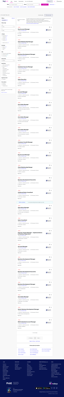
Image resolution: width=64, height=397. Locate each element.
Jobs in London (20, 354)
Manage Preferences (43, 391)
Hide (2, 51)
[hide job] (51, 27)
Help (3, 376)
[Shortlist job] (49, 27)
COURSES (29, 361)
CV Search (16, 366)
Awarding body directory (31, 371)
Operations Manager (23, 207)
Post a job (16, 365)
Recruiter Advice (17, 369)
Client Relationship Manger (25, 167)
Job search (4, 365)
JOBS (4, 361)
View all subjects (29, 367)
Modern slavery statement (43, 369)
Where (25, 4)
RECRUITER (17, 361)
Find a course (29, 366)
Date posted (4, 58)
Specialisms (4, 63)
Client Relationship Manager (25, 41)
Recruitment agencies (18, 367)
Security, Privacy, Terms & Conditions (52, 391)
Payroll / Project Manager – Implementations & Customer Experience (30, 233)
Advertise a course (30, 374)
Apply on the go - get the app (35, 341)
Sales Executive (22, 79)
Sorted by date (40, 15)
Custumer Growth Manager (25, 142)
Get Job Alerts (22, 202)
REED (52, 361)
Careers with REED (54, 371)
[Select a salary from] (8, 27)
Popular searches (5, 371)
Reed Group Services (54, 366)
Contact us (28, 365)
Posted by (3, 45)
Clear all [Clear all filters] (13, 18)
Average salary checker (6, 375)
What (8, 4)
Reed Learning (53, 369)
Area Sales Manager (23, 104)
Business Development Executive (27, 180)
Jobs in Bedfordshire (33, 349)
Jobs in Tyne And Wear (46, 350)
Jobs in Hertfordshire (31, 6)
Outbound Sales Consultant (25, 192)
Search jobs (45, 4)
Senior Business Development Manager (28, 309)
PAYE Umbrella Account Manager (27, 322)
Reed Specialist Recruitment (55, 367)
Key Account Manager (24, 29)
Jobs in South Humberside (46, 349)
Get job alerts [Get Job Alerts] (48, 15)
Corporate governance (42, 367)
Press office (41, 366)
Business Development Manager (26, 54)
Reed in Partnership (54, 370)
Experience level (4, 77)
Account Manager (22, 92)
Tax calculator (5, 374)
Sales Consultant (22, 220)
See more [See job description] (20, 35)
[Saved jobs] (59, 1)
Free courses (29, 370)
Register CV (50, 1)
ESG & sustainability (54, 376)
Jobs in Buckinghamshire (34, 350)
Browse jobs (52, 4)
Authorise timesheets (54, 365)
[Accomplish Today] (5, 20)
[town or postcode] (33, 4)
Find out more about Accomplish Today (32, 23)
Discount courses (29, 369)
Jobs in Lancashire (23, 6)
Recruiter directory (6, 366)
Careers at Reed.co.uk (42, 365)
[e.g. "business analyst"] (16, 4)
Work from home (5, 367)
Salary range (4, 22)
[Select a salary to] (8, 30)
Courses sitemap (29, 375)
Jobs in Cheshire (16, 6)
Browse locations (5, 370)
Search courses (4, 92)
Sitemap (4, 379)
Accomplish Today (23, 30)
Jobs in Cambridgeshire (34, 352)
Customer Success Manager (25, 67)
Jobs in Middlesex (33, 354)
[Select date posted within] (8, 61)
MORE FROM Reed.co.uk (43, 361)
